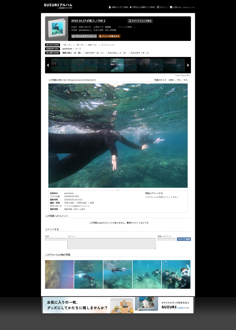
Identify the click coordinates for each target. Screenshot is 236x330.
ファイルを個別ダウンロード (77, 206)
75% (179, 80)
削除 (92, 203)
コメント (71, 236)
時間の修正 (82, 203)
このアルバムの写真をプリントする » (161, 197)
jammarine (68, 193)
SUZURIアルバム (58, 6)
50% (186, 80)
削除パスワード (164, 236)
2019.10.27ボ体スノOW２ (88, 20)
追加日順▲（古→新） (118, 53)
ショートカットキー (182, 75)
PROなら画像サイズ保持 (144, 7)
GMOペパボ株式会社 (189, 7)
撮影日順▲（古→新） (72, 53)
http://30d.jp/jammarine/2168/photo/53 (79, 80)
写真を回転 (69, 203)
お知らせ (177, 7)
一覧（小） (67, 45)
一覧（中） (80, 45)
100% (171, 80)
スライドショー (108, 45)
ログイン (164, 7)
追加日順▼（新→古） (140, 53)
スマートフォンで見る (140, 21)
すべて (78, 49)
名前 (47, 236)
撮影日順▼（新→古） (95, 53)
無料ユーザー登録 (120, 7)
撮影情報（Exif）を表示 (74, 209)
